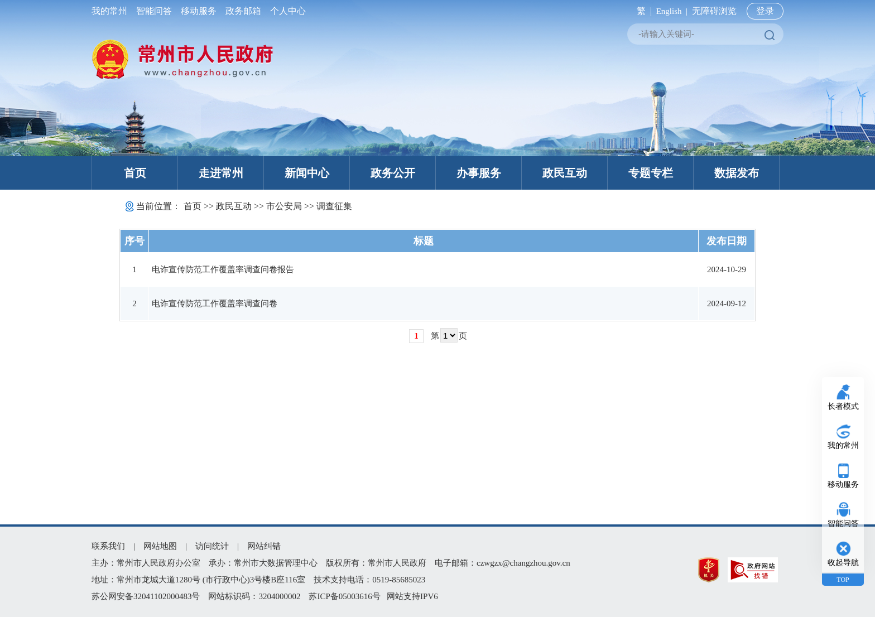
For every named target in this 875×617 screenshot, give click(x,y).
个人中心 (286, 11)
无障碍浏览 (714, 11)
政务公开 (393, 173)
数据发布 (736, 173)
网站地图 (160, 546)
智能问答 (154, 11)
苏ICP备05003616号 (344, 596)
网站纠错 (264, 546)
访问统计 (212, 546)
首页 (135, 173)
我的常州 (112, 11)
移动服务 (198, 11)
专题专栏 (650, 173)
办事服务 (478, 173)
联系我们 (108, 546)
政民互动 (564, 173)
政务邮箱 (243, 11)
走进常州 (221, 173)
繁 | (642, 11)
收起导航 (843, 562)
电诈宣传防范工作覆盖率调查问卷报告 (223, 269)
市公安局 (284, 206)
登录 (765, 11)
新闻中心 (307, 173)
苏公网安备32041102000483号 (146, 596)
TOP (842, 580)
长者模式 (843, 406)
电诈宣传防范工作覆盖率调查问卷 (214, 303)
